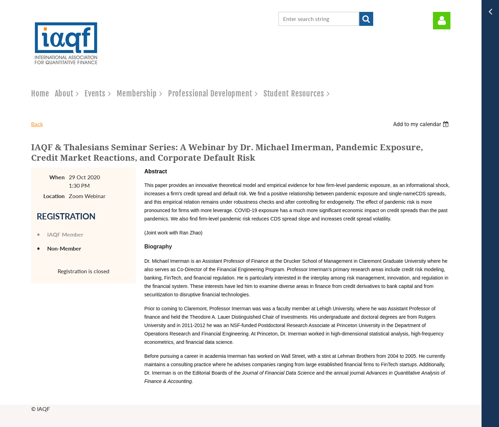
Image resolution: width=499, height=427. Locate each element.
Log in (441, 20)
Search (366, 19)
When (57, 177)
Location (54, 196)
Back (37, 124)
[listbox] (421, 124)
